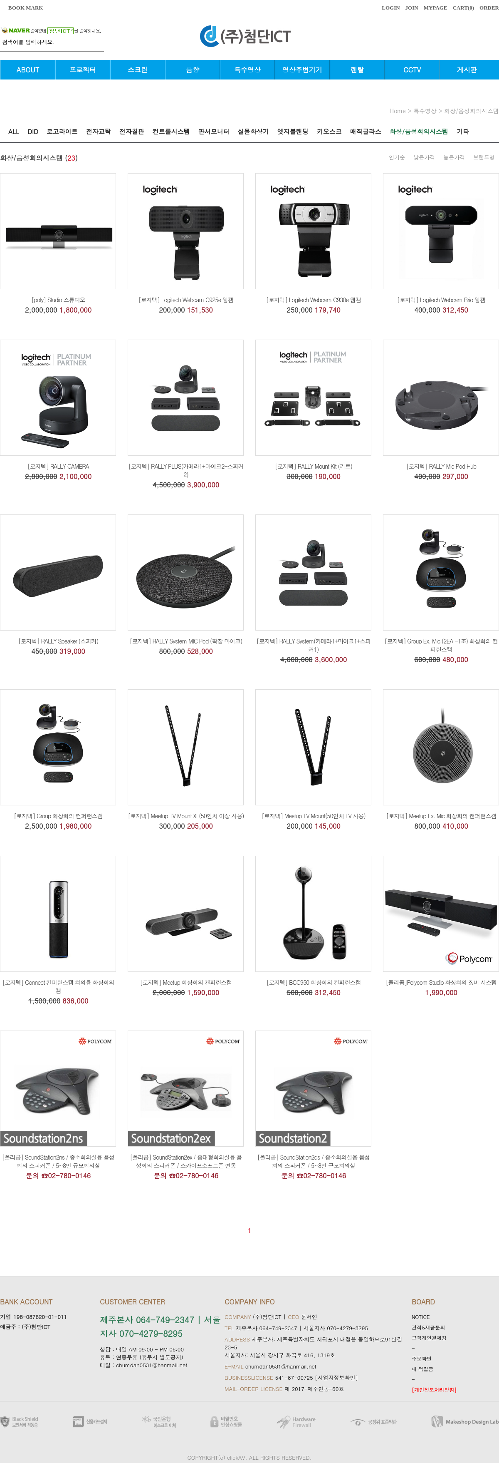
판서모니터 (214, 131)
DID (32, 131)
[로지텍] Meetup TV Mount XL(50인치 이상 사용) (186, 816)
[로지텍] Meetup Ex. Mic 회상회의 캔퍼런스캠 (441, 816)
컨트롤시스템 (171, 131)
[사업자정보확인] (336, 1377)
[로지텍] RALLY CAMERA (58, 466)
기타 (463, 131)
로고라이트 (62, 131)
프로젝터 (82, 70)
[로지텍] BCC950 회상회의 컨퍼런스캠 (313, 982)
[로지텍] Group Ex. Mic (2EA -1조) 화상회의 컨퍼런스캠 (441, 645)
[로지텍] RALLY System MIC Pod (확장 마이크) (186, 641)
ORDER (489, 8)
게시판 (467, 70)
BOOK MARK (25, 8)
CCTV (412, 70)
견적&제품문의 (428, 1327)
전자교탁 (98, 131)
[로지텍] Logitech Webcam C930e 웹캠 (313, 300)
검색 (100, 46)
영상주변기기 (302, 70)
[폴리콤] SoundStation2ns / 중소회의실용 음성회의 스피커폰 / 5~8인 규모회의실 (58, 1161)
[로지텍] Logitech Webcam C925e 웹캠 (185, 300)
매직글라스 (365, 131)
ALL (13, 131)
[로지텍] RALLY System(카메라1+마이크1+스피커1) (314, 645)
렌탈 (357, 70)
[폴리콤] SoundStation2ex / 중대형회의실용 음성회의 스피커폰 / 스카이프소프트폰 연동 (186, 1161)
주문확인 (422, 1358)
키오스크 (329, 131)
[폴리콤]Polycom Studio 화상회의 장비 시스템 (441, 982)
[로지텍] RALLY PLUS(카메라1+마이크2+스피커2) (185, 470)
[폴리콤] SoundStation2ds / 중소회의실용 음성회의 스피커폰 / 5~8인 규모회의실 (313, 1161)
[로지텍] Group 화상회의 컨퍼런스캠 (58, 816)
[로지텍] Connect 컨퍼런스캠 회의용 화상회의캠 (58, 986)
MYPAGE (435, 8)
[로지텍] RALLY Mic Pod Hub (441, 466)
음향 (192, 70)
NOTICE (421, 1316)
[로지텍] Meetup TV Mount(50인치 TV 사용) (314, 816)
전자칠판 (131, 131)
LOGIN (391, 8)
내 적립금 (422, 1368)
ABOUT (28, 70)
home (398, 111)
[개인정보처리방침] (434, 1389)
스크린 (138, 70)
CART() (463, 8)
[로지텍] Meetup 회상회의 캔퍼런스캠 (186, 982)
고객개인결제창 (429, 1337)
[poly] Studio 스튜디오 (58, 300)
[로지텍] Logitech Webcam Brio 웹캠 (441, 300)
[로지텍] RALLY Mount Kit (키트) (313, 466)
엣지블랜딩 (293, 131)
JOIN (411, 8)
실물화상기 (253, 131)
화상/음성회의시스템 (471, 111)
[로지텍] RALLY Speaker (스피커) (58, 641)
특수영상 (247, 70)
